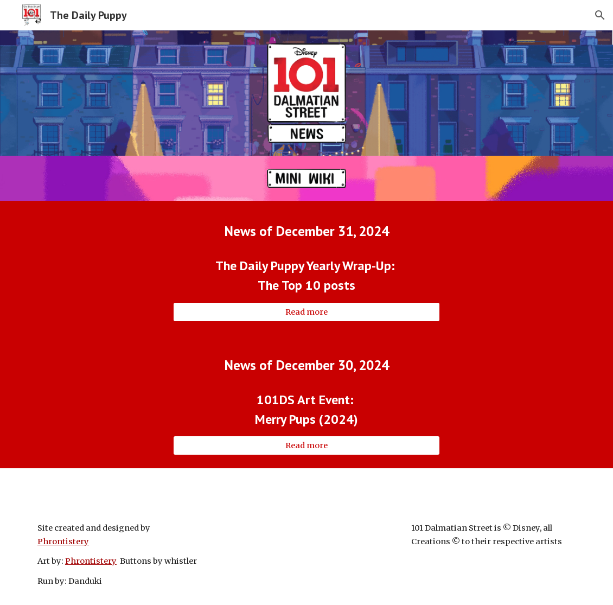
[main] (306, 231)
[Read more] (306, 311)
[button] (600, 15)
